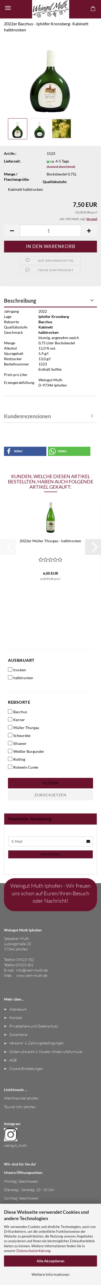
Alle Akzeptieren (50, 1261)
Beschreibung (20, 300)
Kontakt (15, 1017)
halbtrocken (20, 677)
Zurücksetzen (50, 795)
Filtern (50, 783)
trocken (17, 669)
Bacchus (17, 711)
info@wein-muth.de (32, 970)
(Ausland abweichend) (61, 166)
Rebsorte (19, 702)
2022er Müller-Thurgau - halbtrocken (50, 541)
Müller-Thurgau (23, 727)
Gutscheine (18, 1034)
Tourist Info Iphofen (20, 1107)
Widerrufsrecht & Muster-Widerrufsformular (46, 1051)
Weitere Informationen (50, 1274)
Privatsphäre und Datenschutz (33, 1026)
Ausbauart (21, 660)
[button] (12, 231)
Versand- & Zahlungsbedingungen (36, 1043)
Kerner (16, 719)
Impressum (18, 1009)
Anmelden (50, 854)
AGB (13, 1060)
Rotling (16, 759)
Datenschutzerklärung (33, 1251)
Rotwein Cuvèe (23, 767)
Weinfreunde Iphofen (21, 1098)
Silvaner (17, 743)
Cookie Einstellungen (26, 1068)
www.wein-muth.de (31, 975)
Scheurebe (19, 735)
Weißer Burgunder (26, 751)
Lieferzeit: (12, 161)
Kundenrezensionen (27, 416)
